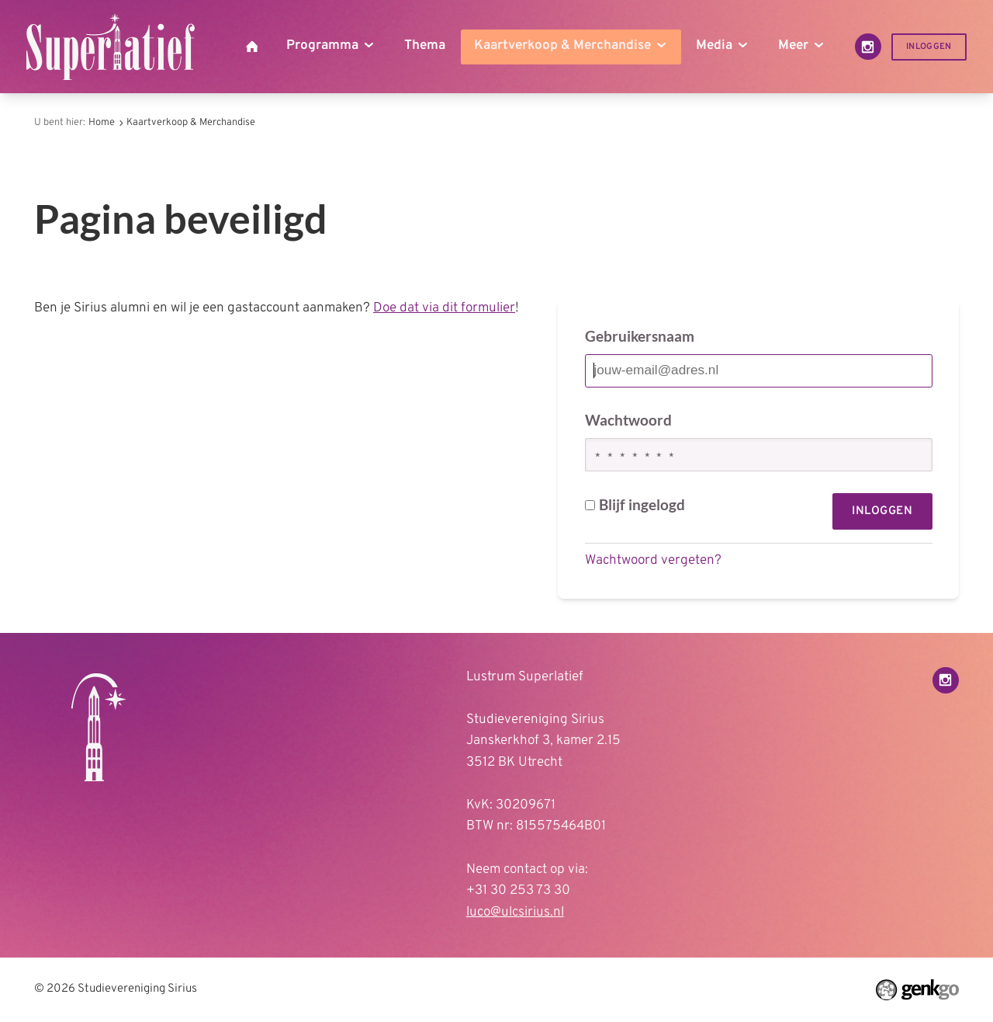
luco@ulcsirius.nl (515, 912)
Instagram (868, 46)
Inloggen (929, 46)
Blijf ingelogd (635, 504)
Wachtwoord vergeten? (653, 560)
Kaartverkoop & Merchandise (190, 122)
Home (101, 122)
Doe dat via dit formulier (444, 308)
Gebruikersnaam (639, 336)
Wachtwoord (628, 420)
